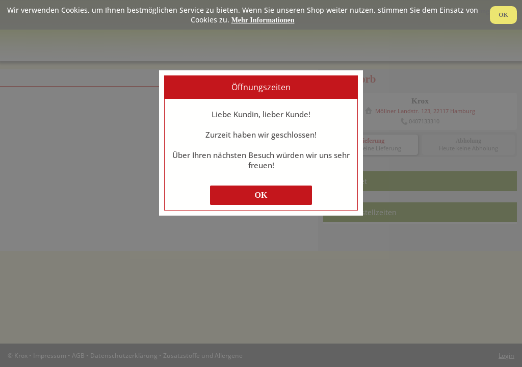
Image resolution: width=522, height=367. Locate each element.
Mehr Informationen (263, 20)
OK (261, 195)
